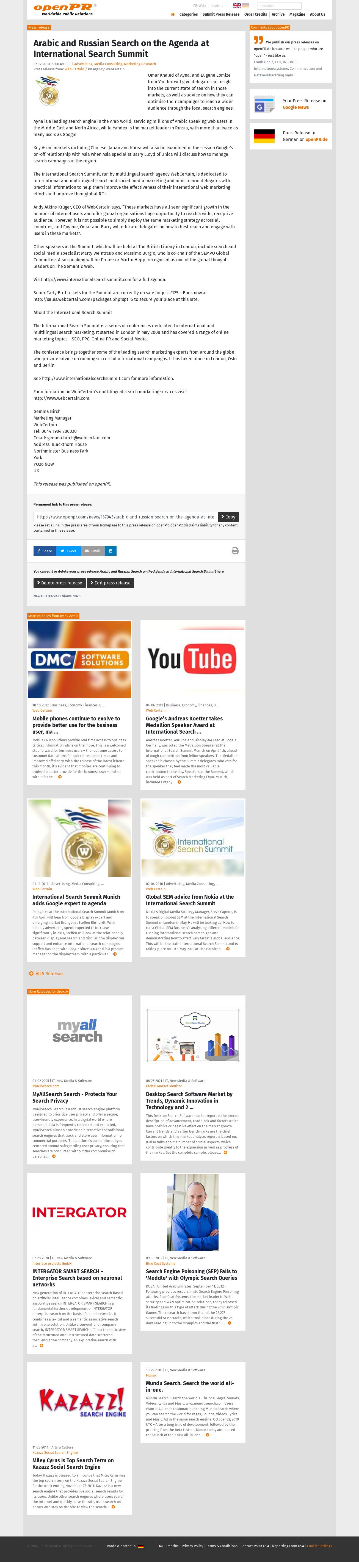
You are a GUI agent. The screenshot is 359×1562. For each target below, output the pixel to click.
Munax (151, 1375)
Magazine (297, 14)
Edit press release (110, 583)
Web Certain (74, 69)
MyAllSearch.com (45, 1086)
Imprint (217, 6)
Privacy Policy (192, 1546)
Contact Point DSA (255, 1546)
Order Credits (255, 14)
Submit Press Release (221, 14)
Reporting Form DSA (288, 1546)
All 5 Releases (45, 973)
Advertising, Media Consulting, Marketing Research (115, 64)
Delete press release (59, 583)
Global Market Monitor (164, 1086)
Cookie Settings (319, 1546)
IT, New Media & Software (72, 1081)
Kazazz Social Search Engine (55, 1452)
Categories (189, 14)
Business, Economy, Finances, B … (78, 705)
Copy (228, 517)
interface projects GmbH (52, 1263)
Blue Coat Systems (160, 1263)
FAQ (160, 1546)
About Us (317, 14)
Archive (278, 14)
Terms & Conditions (222, 1546)
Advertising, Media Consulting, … (77, 884)
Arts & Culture (62, 1447)
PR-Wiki (199, 6)
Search (313, 6)
